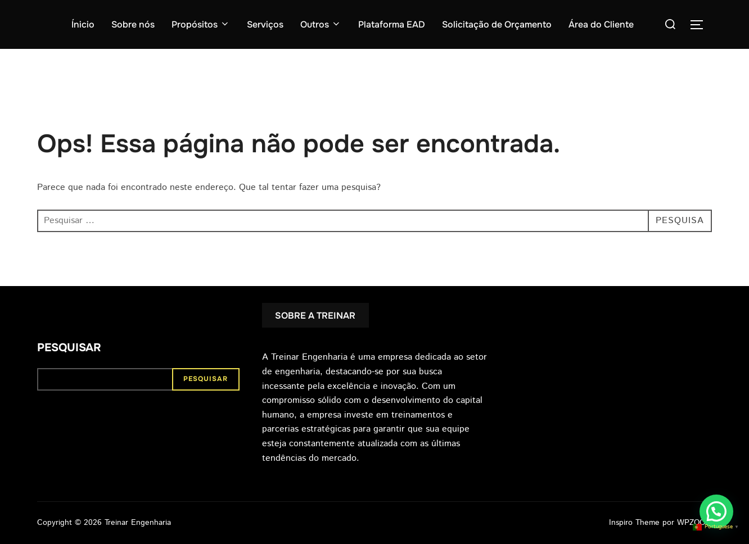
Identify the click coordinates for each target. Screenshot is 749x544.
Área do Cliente (601, 24)
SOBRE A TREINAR (315, 315)
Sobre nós (133, 24)
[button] (716, 511)
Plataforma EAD (391, 24)
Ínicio (82, 24)
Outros (320, 24)
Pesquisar (69, 348)
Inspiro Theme (634, 522)
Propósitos (201, 24)
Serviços (265, 24)
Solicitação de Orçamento (497, 24)
